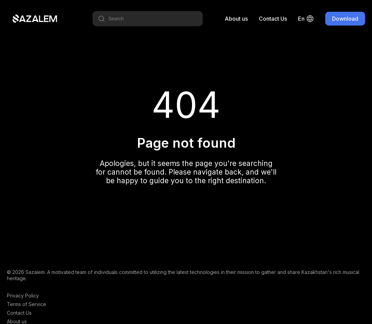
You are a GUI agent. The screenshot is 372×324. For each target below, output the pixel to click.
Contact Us (273, 18)
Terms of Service (26, 304)
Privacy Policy (23, 295)
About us (236, 18)
